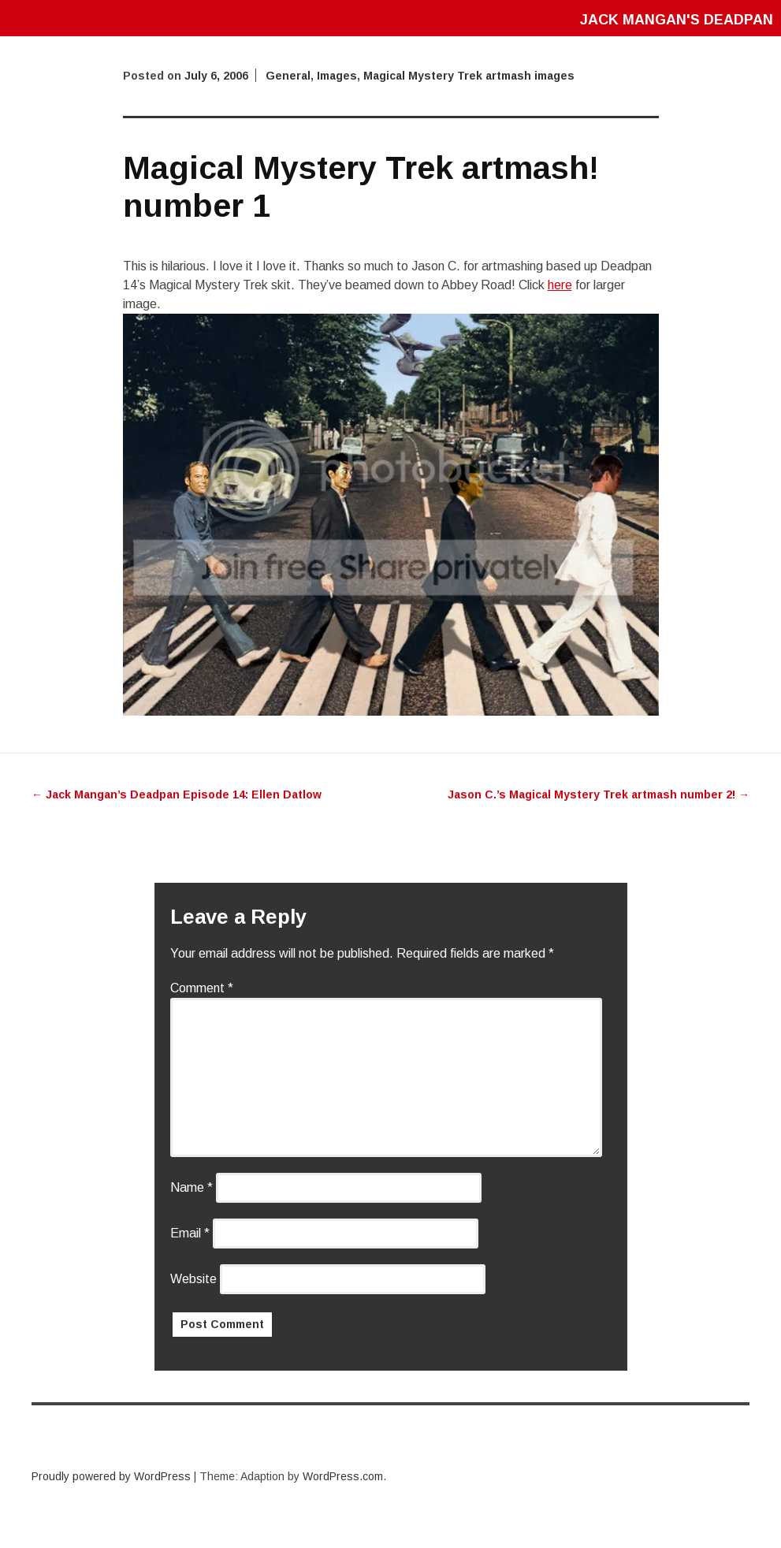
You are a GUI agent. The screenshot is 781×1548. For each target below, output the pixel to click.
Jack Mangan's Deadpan (676, 20)
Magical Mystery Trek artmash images (469, 75)
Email (190, 1233)
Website (193, 1279)
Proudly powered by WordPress (111, 1476)
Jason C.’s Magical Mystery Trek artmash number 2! (598, 794)
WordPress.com (343, 1476)
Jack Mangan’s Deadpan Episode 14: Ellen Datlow (177, 794)
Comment (201, 988)
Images (337, 75)
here (560, 285)
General (288, 75)
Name (191, 1187)
